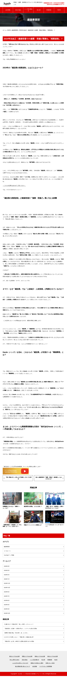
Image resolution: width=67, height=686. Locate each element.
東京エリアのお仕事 (13, 666)
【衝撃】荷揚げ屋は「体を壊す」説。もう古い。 (17, 641)
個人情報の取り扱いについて (22, 676)
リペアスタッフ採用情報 (46, 676)
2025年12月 (7, 588)
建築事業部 (15, 30)
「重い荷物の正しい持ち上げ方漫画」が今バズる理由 (18, 478)
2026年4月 (7, 570)
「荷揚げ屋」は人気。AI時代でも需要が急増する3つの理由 (20, 650)
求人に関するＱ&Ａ (13, 669)
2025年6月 (7, 607)
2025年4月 (7, 616)
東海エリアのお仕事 (40, 666)
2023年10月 (7, 621)
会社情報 (7, 10)
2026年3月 (7, 574)
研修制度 (48, 10)
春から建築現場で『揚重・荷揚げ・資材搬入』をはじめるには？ (48, 478)
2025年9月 (7, 598)
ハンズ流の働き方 (28, 10)
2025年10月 (7, 593)
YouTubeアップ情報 (9, 559)
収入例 (38, 10)
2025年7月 (7, 602)
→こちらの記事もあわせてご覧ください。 (14, 185)
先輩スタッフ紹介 (51, 673)
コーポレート (7, 554)
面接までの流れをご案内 (37, 673)
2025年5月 (7, 611)
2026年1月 (7, 584)
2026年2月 (7, 579)
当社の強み (18, 10)
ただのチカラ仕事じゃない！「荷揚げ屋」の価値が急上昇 (20, 646)
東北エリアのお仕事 (53, 666)
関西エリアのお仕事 (26, 666)
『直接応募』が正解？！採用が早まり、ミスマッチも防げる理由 (21, 636)
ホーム (4, 30)
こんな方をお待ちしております (19, 673)
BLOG (59, 10)
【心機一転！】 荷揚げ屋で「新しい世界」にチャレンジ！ (20, 632)
